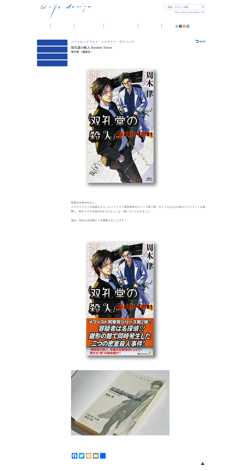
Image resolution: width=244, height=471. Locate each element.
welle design (66, 12)
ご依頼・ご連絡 (149, 26)
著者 (52, 57)
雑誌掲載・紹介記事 (89, 26)
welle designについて (121, 26)
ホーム (44, 26)
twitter (165, 26)
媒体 (52, 43)
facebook (170, 26)
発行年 (52, 64)
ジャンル (52, 50)
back (200, 42)
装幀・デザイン (62, 26)
